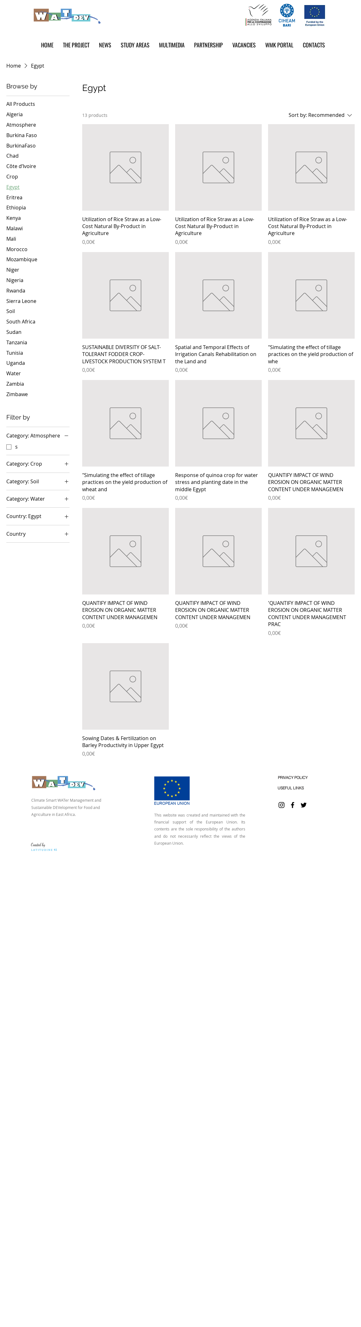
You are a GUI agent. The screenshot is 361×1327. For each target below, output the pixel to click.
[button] (105, 45)
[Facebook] (293, 805)
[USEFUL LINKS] (290, 788)
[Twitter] (304, 805)
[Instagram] (281, 805)
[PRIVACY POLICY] (292, 777)
